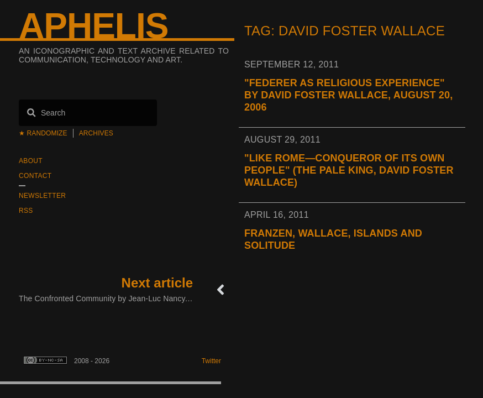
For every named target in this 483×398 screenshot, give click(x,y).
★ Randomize (43, 133)
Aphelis (93, 26)
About (31, 161)
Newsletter (42, 196)
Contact (35, 176)
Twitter (211, 361)
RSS (26, 210)
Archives (96, 133)
